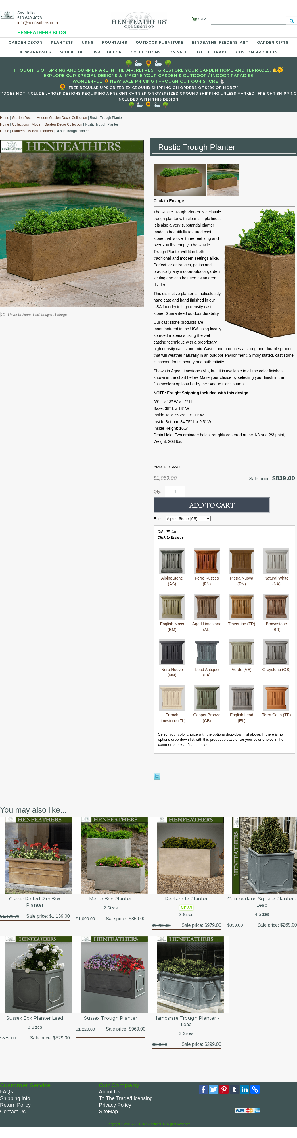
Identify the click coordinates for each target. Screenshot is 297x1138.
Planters (62, 42)
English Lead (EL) (241, 715)
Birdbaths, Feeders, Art (220, 42)
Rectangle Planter (186, 899)
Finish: (160, 518)
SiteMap (108, 1111)
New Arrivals (35, 52)
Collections (146, 52)
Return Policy (15, 1105)
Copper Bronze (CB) (206, 715)
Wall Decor (108, 52)
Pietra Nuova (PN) (241, 578)
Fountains (114, 42)
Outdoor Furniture (159, 42)
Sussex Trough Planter (110, 1018)
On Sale (178, 52)
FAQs (6, 1092)
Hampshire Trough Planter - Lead (186, 1021)
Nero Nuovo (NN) (172, 669)
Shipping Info (15, 1098)
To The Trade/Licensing (126, 1098)
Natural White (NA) (276, 578)
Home (4, 118)
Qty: (158, 491)
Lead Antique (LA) (207, 669)
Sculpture (72, 52)
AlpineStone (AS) (172, 578)
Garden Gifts (272, 42)
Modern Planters (40, 131)
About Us (109, 1092)
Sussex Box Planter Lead (34, 1018)
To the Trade (211, 52)
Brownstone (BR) (276, 624)
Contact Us (13, 1111)
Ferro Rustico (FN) (207, 578)
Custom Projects (257, 52)
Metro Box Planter (110, 899)
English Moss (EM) (172, 624)
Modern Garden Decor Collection (62, 118)
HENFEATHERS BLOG (41, 32)
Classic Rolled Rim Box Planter (34, 902)
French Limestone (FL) (171, 715)
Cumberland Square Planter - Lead (262, 902)
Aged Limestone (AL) (206, 624)
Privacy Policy (115, 1105)
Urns (87, 42)
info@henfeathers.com (37, 22)
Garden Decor (25, 42)
